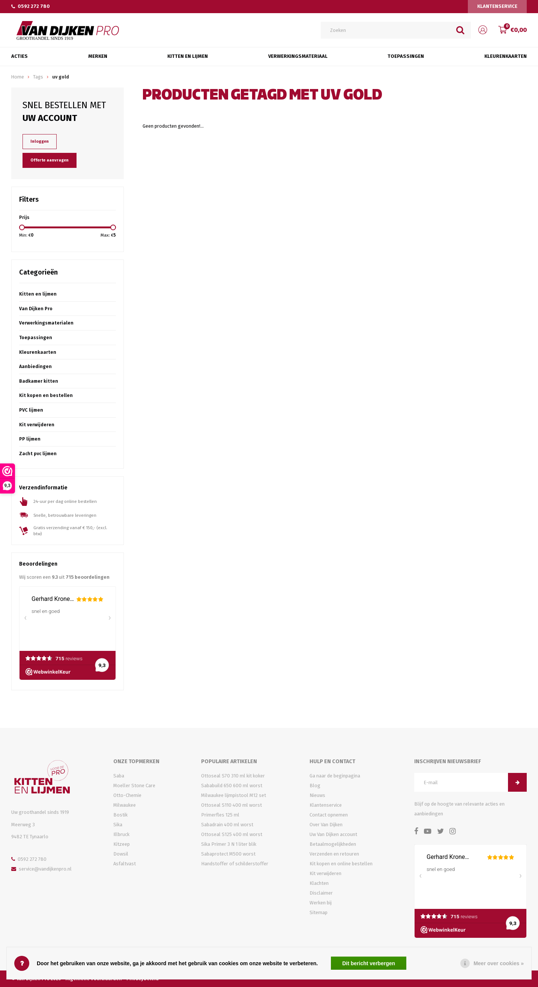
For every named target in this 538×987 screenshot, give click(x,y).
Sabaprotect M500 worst (228, 854)
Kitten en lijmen (38, 294)
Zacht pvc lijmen (38, 453)
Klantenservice (497, 6)
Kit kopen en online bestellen (341, 863)
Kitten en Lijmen (187, 56)
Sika (117, 824)
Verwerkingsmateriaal (298, 56)
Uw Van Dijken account (333, 834)
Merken (97, 56)
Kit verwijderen (36, 424)
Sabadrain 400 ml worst (227, 824)
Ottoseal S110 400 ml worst (231, 805)
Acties (19, 56)
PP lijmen (30, 439)
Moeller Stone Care (134, 785)
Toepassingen (406, 56)
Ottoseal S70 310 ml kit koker (233, 776)
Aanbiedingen (35, 366)
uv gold (60, 77)
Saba (118, 776)
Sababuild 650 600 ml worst (231, 785)
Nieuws (317, 795)
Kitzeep (121, 844)
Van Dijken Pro (36, 308)
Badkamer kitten (38, 381)
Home (17, 77)
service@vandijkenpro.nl (41, 869)
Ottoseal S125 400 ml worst (231, 834)
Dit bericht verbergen (368, 963)
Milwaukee (124, 805)
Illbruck (121, 834)
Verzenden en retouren (334, 854)
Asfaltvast (124, 863)
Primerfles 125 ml (220, 815)
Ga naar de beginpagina (335, 776)
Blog (315, 785)
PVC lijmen (31, 410)
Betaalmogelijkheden (333, 844)
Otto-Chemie (127, 795)
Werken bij (321, 903)
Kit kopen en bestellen (46, 395)
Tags (38, 77)
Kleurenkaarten (505, 56)
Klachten (319, 883)
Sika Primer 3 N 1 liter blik (228, 844)
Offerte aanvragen (49, 160)
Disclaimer (321, 893)
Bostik (120, 815)
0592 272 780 (30, 6)
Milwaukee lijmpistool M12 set (233, 795)
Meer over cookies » (498, 963)
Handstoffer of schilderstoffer (234, 863)
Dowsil (120, 854)
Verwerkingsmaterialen (46, 323)
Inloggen (39, 141)
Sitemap (319, 912)
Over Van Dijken (326, 824)
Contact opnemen (329, 815)
